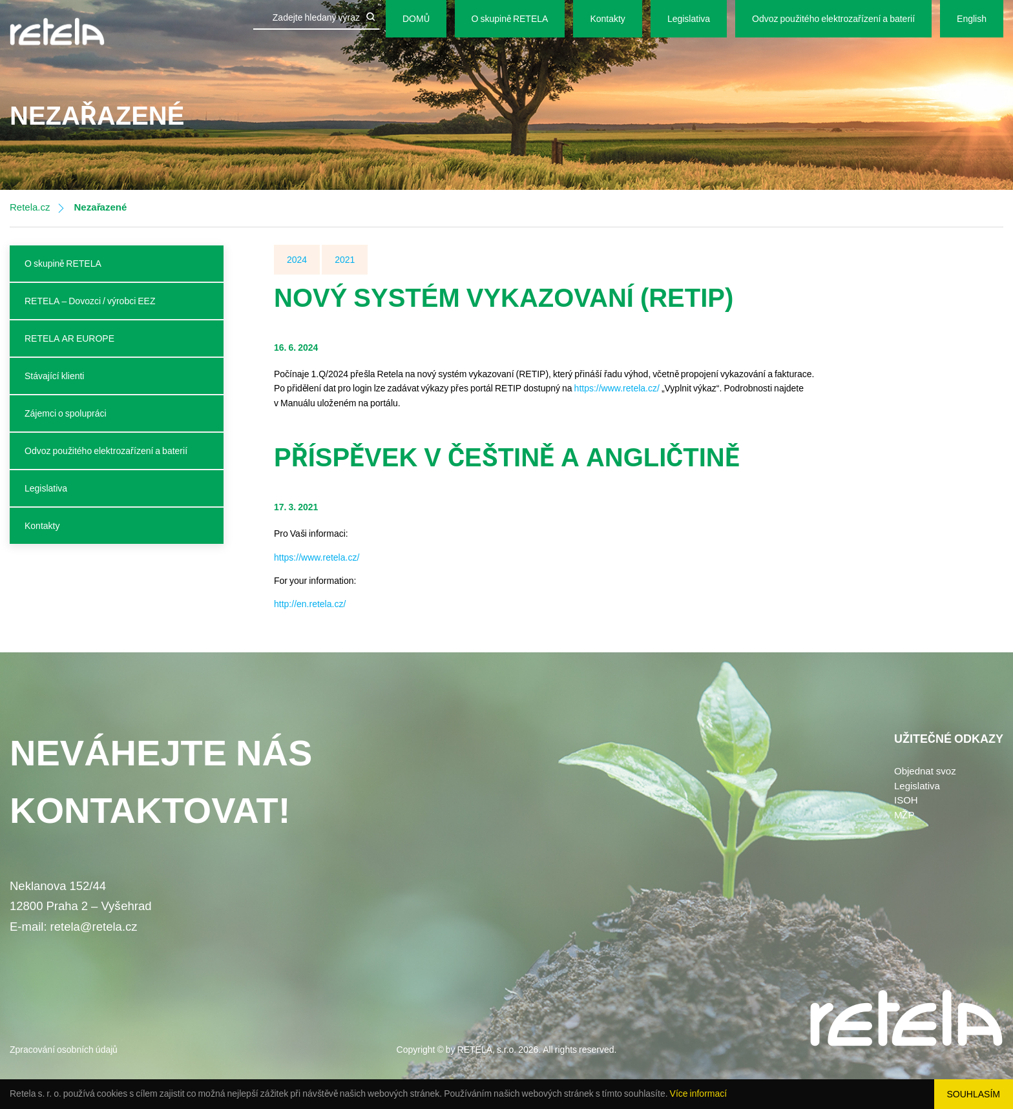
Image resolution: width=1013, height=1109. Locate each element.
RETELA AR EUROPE (69, 338)
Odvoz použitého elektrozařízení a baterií (833, 19)
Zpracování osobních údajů (64, 1049)
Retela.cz (30, 207)
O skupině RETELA (510, 19)
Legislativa (688, 19)
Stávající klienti (54, 376)
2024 (297, 259)
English (972, 19)
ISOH (906, 800)
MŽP (904, 815)
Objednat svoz (925, 771)
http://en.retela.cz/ (310, 604)
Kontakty (607, 19)
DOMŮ (416, 19)
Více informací (698, 1093)
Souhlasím (973, 1094)
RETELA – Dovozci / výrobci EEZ (90, 301)
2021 (345, 259)
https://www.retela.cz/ (617, 388)
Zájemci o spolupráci (66, 413)
